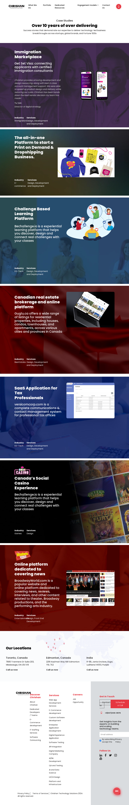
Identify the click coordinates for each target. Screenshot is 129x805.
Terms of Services (40, 793)
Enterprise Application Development (55, 728)
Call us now (12, 669)
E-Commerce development (36, 722)
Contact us (105, 704)
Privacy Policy (23, 793)
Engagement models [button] (88, 5)
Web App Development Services (55, 703)
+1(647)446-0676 (110, 713)
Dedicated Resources (59, 6)
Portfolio (47, 5)
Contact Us (106, 6)
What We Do (32, 6)
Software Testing (56, 742)
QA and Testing (56, 765)
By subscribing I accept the (111, 740)
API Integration (55, 746)
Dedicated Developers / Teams (35, 712)
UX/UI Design (54, 777)
